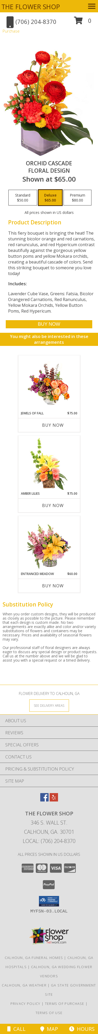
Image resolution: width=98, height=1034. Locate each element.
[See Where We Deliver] (49, 705)
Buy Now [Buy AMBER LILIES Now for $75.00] (53, 505)
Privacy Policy (25, 1003)
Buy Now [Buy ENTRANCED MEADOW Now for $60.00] (53, 586)
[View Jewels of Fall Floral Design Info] (49, 383)
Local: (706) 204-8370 (49, 841)
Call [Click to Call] (16, 1028)
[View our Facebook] (44, 800)
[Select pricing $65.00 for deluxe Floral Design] (50, 197)
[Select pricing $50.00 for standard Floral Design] (23, 197)
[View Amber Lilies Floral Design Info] (49, 463)
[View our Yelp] (54, 800)
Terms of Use (49, 1012)
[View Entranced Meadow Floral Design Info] (49, 544)
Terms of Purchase (64, 1003)
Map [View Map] (49, 1028)
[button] (82, 22)
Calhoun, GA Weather (24, 985)
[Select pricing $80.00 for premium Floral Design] (77, 197)
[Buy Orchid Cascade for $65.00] (49, 324)
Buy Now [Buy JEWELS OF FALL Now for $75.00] (53, 425)
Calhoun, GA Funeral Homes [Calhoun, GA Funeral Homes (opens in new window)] (34, 957)
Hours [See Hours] (82, 1028)
